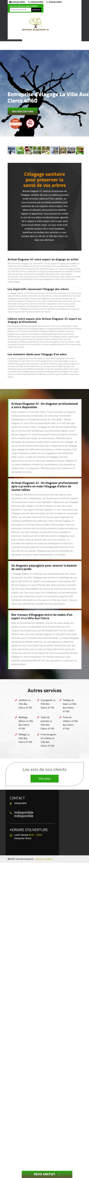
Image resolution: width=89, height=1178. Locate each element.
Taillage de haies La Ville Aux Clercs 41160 (69, 706)
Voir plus (45, 778)
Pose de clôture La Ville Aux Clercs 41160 (70, 723)
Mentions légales (44, 859)
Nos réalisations (22, 111)
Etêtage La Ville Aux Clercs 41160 (25, 738)
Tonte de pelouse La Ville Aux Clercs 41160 (47, 723)
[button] (43, 133)
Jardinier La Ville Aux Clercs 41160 (25, 704)
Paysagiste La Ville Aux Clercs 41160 (48, 704)
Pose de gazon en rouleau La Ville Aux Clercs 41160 (48, 740)
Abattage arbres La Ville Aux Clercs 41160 (26, 723)
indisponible (17, 2)
